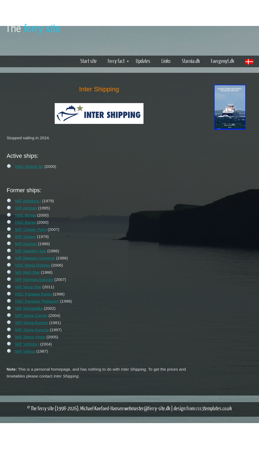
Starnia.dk (191, 60)
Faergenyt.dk (222, 60)
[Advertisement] (230, 151)
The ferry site (42, 408)
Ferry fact (118, 60)
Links (166, 60)
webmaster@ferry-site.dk (147, 408)
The (33, 27)
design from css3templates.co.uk (203, 408)
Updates (143, 60)
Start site (88, 60)
